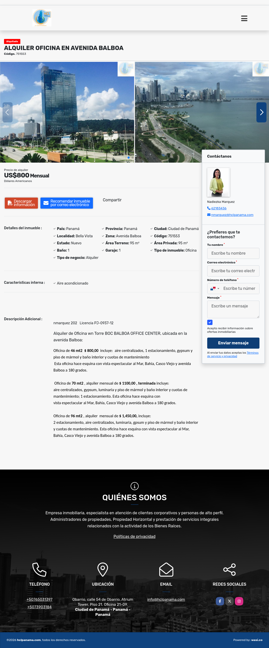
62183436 (219, 208)
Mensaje (214, 298)
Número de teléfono (222, 280)
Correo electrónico (222, 262)
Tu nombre (216, 245)
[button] (129, 158)
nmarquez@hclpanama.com (232, 215)
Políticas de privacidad (134, 536)
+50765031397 (39, 599)
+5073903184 (39, 607)
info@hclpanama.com (166, 599)
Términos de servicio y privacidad (233, 354)
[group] (67, 112)
